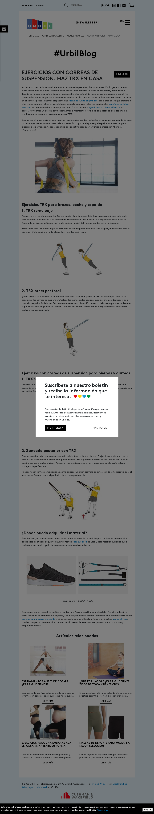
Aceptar (148, 809)
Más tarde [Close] (100, 428)
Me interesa (55, 428)
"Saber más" (103, 810)
